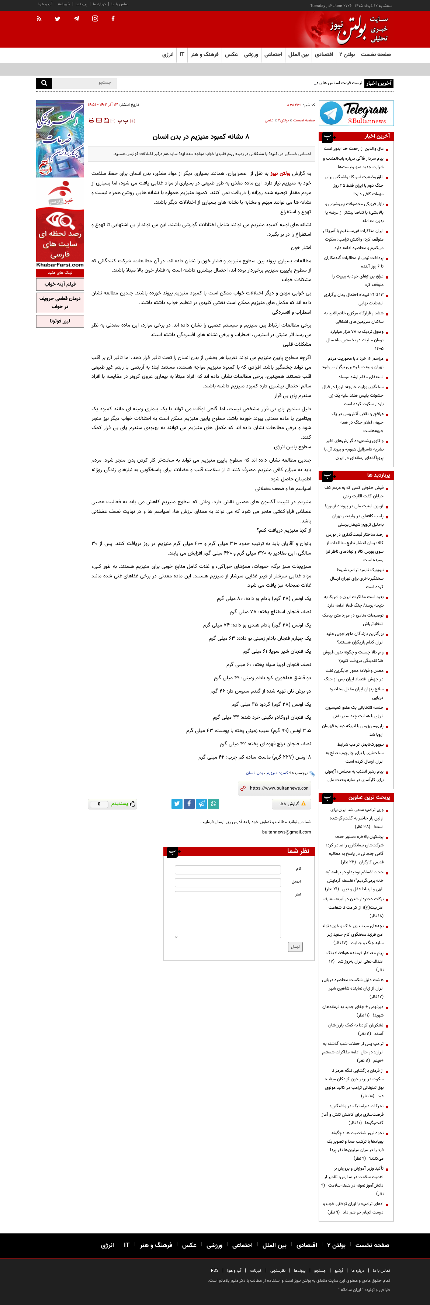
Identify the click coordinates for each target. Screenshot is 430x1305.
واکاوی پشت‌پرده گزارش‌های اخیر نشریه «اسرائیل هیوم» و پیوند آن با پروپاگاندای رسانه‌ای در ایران (354, 449)
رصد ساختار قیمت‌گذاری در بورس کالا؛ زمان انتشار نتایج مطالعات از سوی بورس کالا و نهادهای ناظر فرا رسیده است (355, 547)
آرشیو (338, 1271)
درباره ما (99, 4)
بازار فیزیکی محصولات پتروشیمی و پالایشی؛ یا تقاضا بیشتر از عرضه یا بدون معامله (354, 212)
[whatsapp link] (213, 804)
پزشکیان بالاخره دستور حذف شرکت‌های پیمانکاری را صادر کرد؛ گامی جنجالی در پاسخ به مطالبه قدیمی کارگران (355, 849)
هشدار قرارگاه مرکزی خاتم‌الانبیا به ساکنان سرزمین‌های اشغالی (354, 317)
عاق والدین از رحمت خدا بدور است (354, 148)
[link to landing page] (357, 29)
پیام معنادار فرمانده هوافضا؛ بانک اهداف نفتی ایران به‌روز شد (355, 961)
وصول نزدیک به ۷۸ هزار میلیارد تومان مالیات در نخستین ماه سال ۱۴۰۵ (355, 340)
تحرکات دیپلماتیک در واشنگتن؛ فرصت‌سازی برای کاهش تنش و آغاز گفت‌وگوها (353, 1114)
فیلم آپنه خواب (60, 284)
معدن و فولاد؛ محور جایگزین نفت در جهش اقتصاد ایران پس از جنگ (354, 675)
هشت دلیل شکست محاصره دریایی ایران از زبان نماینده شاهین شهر (353, 988)
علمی (269, 120)
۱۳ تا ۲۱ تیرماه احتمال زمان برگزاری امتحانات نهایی (354, 299)
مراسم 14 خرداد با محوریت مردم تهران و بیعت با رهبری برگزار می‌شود (353, 362)
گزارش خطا (293, 804)
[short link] (279, 788)
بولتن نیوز (280, 173)
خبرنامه (64, 4)
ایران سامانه (351, 1290)
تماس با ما (120, 4)
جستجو (320, 1271)
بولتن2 (283, 120)
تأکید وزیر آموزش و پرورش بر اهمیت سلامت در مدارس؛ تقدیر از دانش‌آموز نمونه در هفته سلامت (352, 1181)
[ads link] (356, 113)
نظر (298, 894)
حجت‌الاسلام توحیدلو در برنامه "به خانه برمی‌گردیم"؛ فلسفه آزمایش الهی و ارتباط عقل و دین (354, 881)
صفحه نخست (376, 55)
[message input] (228, 914)
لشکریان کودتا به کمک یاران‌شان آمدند (356, 1029)
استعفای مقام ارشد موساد (361, 377)
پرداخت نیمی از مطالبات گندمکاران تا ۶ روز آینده (354, 262)
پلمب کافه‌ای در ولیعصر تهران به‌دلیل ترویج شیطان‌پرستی (358, 520)
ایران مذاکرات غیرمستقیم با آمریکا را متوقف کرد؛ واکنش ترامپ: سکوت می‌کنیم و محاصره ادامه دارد (353, 239)
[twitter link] (177, 804)
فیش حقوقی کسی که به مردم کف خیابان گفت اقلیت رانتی (354, 492)
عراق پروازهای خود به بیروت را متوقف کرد (358, 280)
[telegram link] (201, 804)
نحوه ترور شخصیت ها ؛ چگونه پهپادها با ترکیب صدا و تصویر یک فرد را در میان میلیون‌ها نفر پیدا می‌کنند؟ (355, 1146)
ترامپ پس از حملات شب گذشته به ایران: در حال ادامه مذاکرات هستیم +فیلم (353, 1052)
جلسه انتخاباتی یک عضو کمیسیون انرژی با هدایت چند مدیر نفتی (354, 711)
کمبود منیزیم (277, 773)
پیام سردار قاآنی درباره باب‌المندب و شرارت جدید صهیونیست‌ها (353, 162)
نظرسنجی (277, 1271)
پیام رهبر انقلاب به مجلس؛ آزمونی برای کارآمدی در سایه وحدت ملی (354, 775)
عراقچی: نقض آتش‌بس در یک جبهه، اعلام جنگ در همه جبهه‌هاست (358, 422)
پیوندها (81, 4)
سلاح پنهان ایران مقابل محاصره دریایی (357, 693)
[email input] (228, 882)
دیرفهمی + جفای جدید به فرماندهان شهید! (353, 1011)
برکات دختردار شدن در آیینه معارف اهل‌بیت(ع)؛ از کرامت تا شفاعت (353, 907)
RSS (215, 1271)
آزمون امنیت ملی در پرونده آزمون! (354, 506)
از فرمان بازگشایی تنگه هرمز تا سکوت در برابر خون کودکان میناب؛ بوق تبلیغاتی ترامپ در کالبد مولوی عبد (354, 1083)
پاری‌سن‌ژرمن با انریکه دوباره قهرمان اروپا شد (353, 730)
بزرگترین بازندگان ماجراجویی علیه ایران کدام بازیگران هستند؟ (355, 638)
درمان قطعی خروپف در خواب (60, 303)
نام (298, 869)
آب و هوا (45, 4)
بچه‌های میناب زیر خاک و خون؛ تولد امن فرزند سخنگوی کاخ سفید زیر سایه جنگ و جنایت (353, 934)
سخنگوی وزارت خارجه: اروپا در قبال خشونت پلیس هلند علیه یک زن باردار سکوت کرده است (353, 395)
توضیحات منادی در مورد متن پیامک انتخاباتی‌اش (353, 619)
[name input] (228, 869)
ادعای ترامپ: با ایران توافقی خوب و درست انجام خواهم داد (353, 1208)
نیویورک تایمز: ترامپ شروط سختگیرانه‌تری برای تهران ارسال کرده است (357, 578)
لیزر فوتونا (60, 321)
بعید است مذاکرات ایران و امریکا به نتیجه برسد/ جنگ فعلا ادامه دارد (354, 601)
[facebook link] (189, 804)
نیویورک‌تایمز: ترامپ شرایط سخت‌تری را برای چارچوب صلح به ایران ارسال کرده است (355, 753)
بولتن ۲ (347, 55)
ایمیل (296, 881)
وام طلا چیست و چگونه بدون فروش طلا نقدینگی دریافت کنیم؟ (353, 656)
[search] (44, 83)
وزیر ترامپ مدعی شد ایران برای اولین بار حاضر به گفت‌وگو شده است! (357, 818)
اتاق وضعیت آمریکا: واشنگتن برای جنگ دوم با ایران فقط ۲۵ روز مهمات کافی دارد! (354, 185)
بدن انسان (254, 773)
